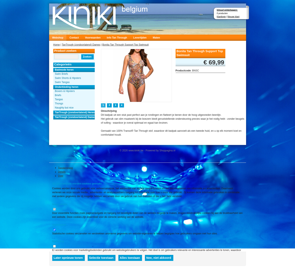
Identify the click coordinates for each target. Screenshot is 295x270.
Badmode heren (64, 69)
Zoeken (87, 56)
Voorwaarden (93, 37)
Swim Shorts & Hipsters (68, 78)
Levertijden (140, 37)
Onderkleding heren (66, 87)
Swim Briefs (61, 73)
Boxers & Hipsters (65, 91)
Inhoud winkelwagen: (227, 10)
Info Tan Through (117, 37)
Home (56, 44)
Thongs (59, 103)
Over (60, 175)
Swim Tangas (62, 82)
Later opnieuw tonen (68, 257)
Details (62, 171)
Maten (156, 37)
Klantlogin (221, 17)
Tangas (59, 99)
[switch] (54, 209)
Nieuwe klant (233, 17)
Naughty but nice (64, 107)
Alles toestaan (130, 257)
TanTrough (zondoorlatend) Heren (75, 112)
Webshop (57, 37)
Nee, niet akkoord (158, 257)
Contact (74, 37)
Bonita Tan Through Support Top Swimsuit (125, 44)
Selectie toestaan (101, 257)
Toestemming (65, 167)
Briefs (58, 95)
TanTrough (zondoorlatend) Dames (81, 44)
